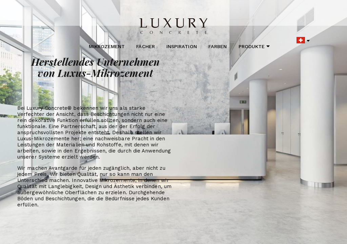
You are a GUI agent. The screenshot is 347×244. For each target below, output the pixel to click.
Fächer (145, 46)
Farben (217, 46)
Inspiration (181, 46)
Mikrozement (107, 46)
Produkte (254, 46)
